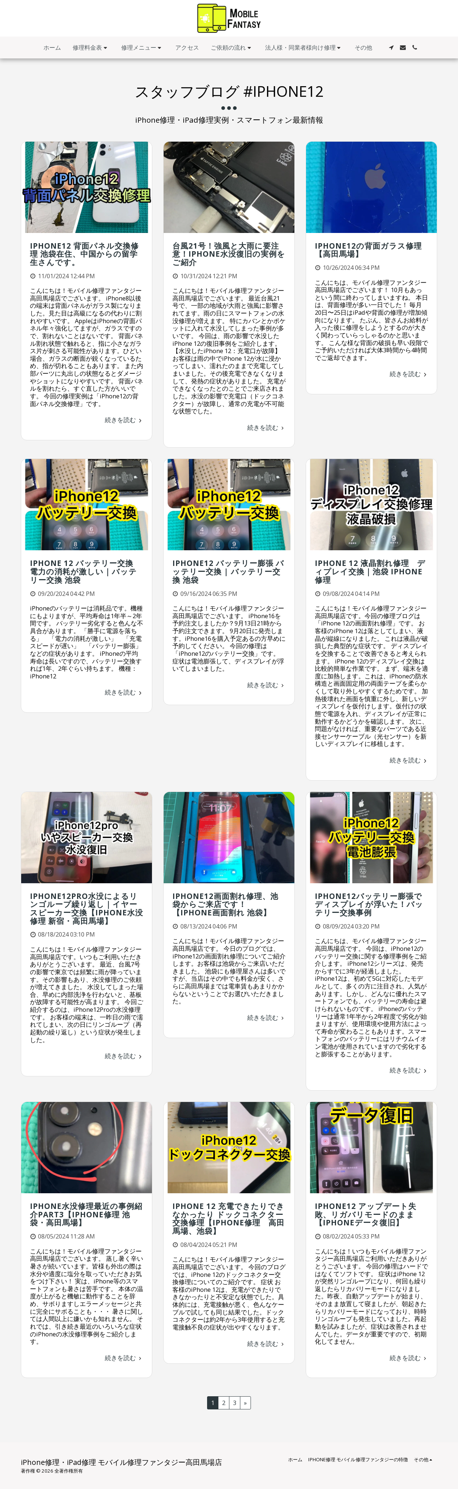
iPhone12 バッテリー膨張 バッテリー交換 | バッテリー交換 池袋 (228, 571)
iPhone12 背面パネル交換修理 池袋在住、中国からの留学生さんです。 (84, 254)
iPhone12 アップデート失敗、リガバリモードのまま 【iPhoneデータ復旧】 (365, 1214)
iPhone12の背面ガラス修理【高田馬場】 (368, 250)
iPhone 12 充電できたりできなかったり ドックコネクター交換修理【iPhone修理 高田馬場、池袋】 (228, 1218)
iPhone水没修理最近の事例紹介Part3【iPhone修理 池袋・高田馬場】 (86, 1214)
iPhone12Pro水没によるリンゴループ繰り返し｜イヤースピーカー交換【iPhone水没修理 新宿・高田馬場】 (86, 908)
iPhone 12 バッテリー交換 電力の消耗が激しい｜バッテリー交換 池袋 (85, 571)
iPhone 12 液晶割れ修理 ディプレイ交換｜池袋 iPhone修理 (370, 571)
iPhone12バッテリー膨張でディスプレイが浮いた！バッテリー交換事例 (369, 904)
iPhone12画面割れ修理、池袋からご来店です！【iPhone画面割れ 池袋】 (225, 904)
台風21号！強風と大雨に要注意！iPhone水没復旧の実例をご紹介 (228, 254)
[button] (91, 48)
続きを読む (124, 420)
